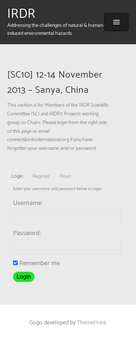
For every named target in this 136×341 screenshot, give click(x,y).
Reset (65, 176)
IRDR (21, 14)
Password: (27, 233)
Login (17, 176)
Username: (27, 203)
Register (41, 176)
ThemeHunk (92, 323)
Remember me (36, 263)
